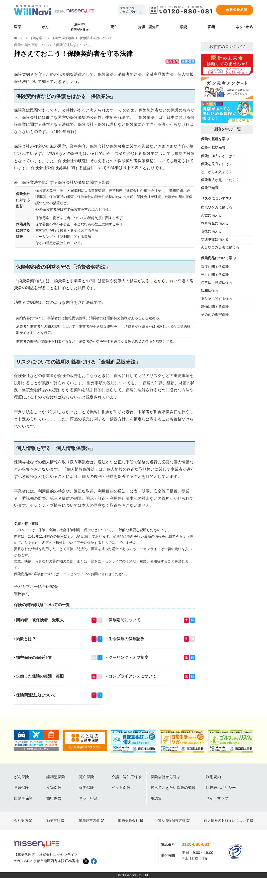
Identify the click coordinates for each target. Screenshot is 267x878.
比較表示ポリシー (221, 787)
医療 (17, 27)
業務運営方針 (89, 820)
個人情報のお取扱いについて (226, 820)
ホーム (19, 38)
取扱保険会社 (128, 820)
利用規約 (213, 777)
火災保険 (86, 787)
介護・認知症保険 (127, 777)
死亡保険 (86, 777)
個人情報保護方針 (171, 820)
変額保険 (53, 787)
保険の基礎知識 (62, 38)
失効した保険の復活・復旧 (40, 676)
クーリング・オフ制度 (128, 657)
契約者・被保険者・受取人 (40, 620)
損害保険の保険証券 (34, 657)
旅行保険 (53, 798)
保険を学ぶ (37, 38)
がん (45, 27)
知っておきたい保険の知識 (173, 787)
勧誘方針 (53, 820)
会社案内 (21, 820)
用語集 (156, 798)
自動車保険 (23, 798)
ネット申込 (244, 27)
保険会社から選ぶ (165, 777)
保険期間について (124, 620)
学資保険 (21, 787)
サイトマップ (217, 798)
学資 (183, 27)
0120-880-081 (196, 844)
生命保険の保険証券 (126, 639)
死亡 (113, 27)
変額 (211, 27)
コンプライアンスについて (132, 676)
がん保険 (21, 777)
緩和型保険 (55, 777)
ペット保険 (121, 787)
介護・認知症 (148, 27)
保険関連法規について (36, 695)
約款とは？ (26, 639)
